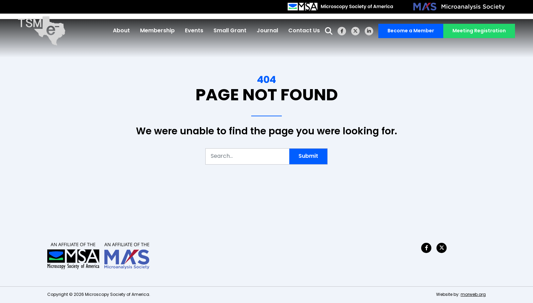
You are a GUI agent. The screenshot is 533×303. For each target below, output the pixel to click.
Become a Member (408, 32)
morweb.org (473, 295)
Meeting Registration (476, 32)
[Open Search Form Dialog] (326, 32)
